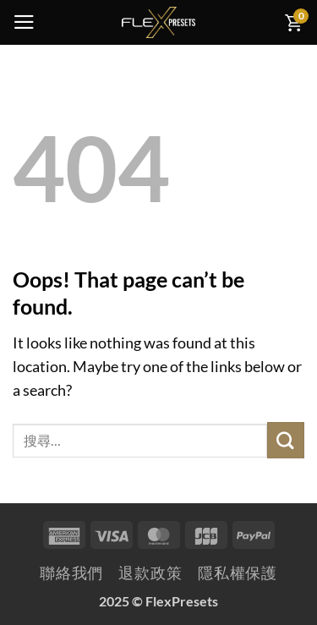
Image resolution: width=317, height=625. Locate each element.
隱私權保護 (237, 573)
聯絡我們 (72, 573)
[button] (24, 22)
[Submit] (285, 440)
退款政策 (150, 573)
